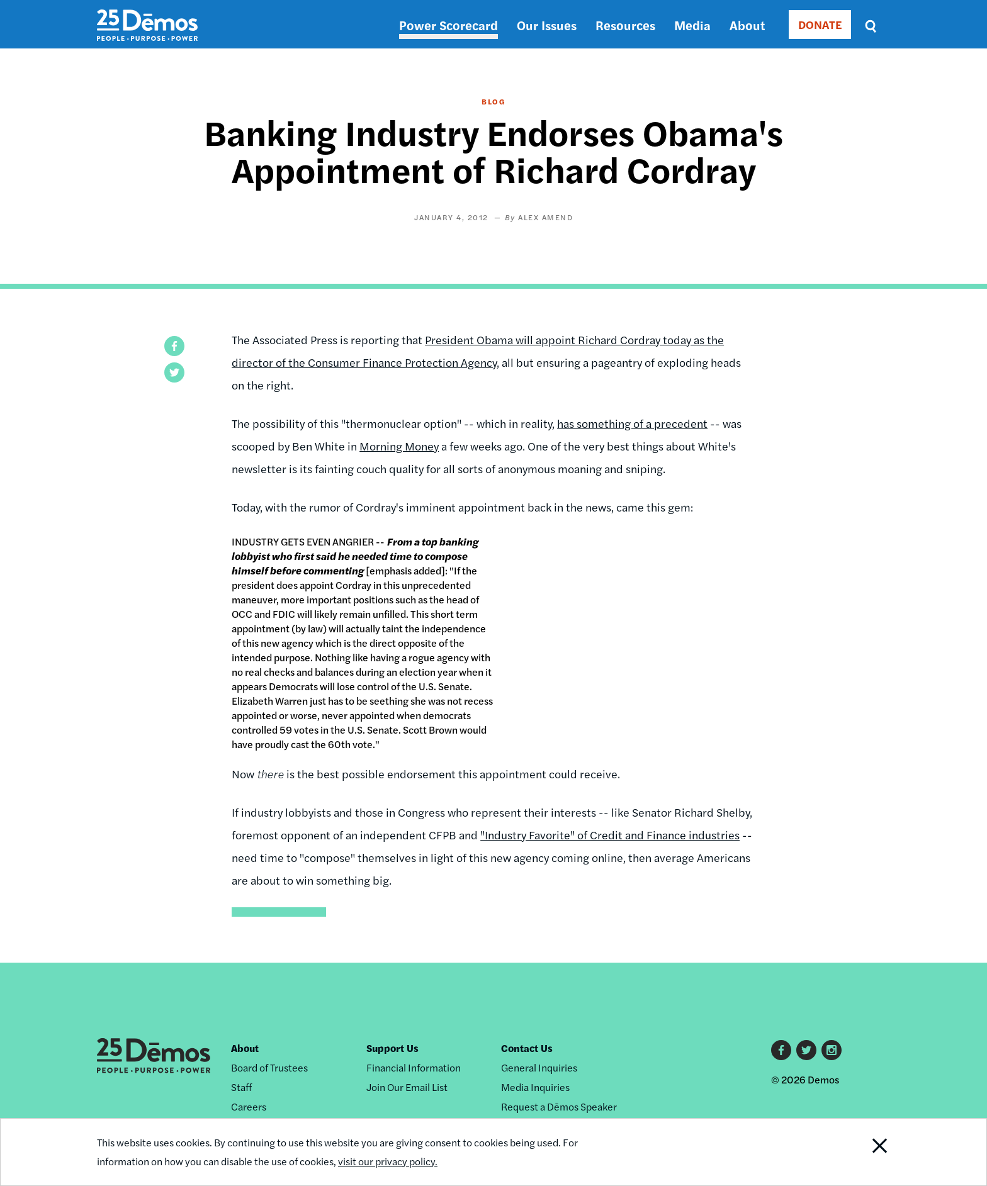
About (747, 25)
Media (692, 25)
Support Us (392, 1048)
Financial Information (413, 1067)
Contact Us (527, 1048)
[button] (174, 346)
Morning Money (399, 446)
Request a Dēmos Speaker (559, 1106)
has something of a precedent (632, 423)
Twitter (806, 1050)
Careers (248, 1106)
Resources (625, 25)
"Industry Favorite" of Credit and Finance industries (610, 834)
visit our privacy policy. (387, 1161)
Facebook (781, 1050)
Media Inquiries (535, 1087)
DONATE (820, 24)
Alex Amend (545, 217)
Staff (241, 1087)
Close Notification (864, 1152)
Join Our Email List (407, 1087)
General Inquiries (539, 1067)
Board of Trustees (269, 1067)
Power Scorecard (448, 25)
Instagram (831, 1050)
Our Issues (547, 25)
